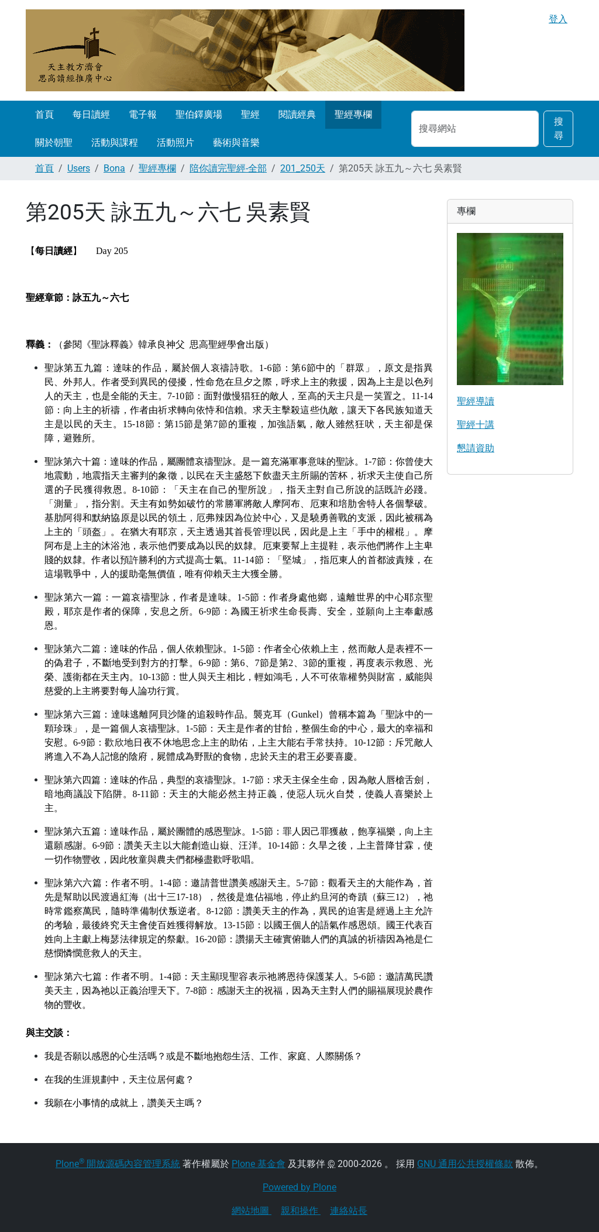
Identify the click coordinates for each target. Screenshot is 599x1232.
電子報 (143, 114)
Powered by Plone (299, 1187)
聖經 (250, 114)
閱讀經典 (297, 114)
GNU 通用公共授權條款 (465, 1163)
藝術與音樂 (236, 142)
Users (78, 168)
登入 (558, 19)
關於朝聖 (54, 142)
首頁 (44, 114)
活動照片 (175, 142)
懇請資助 (475, 448)
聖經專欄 (353, 114)
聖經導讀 (475, 401)
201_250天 (302, 168)
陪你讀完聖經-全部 (228, 168)
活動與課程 (114, 142)
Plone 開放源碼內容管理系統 (118, 1163)
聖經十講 (475, 424)
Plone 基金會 (258, 1163)
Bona (114, 168)
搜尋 (558, 128)
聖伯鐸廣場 (198, 114)
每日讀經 (91, 114)
